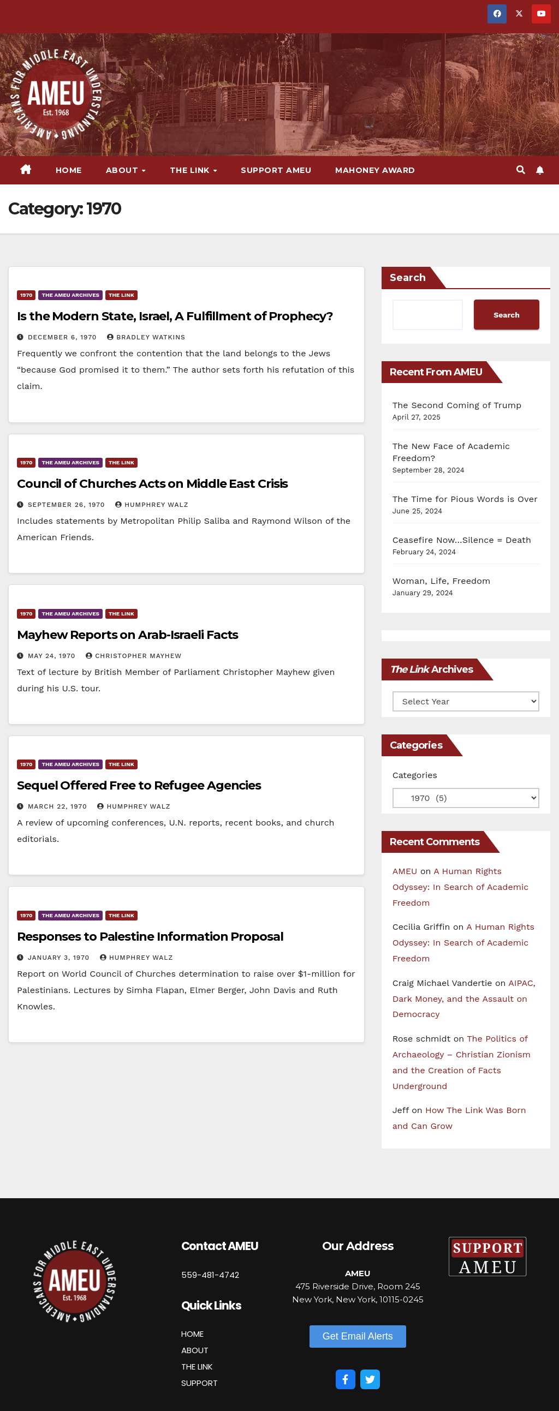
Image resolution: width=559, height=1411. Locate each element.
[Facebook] (345, 1379)
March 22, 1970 (59, 806)
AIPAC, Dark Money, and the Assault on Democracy (464, 999)
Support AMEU (276, 170)
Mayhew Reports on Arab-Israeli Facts (127, 634)
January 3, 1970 (60, 957)
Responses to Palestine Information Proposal (150, 936)
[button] (520, 170)
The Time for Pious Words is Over (465, 499)
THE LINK (197, 1366)
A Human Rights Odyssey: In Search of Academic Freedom (460, 887)
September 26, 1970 (68, 505)
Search (408, 278)
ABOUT (195, 1350)
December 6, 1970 (63, 337)
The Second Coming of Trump (457, 405)
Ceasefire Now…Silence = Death (462, 540)
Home (69, 170)
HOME (192, 1334)
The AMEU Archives (70, 295)
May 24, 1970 (53, 656)
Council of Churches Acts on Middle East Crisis (152, 483)
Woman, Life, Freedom (442, 581)
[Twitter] (370, 1379)
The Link (191, 170)
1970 (26, 295)
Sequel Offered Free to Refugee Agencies (139, 785)
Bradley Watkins (146, 337)
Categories (415, 775)
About (123, 170)
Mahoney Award (375, 170)
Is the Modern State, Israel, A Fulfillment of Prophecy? (175, 316)
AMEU (405, 871)
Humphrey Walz (151, 505)
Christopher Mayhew (134, 656)
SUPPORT (199, 1383)
